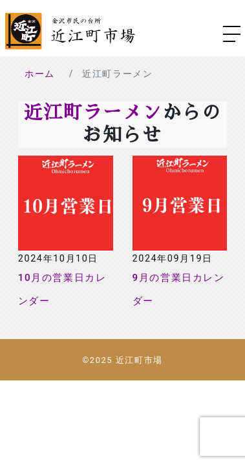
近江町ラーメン (92, 112)
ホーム (40, 73)
